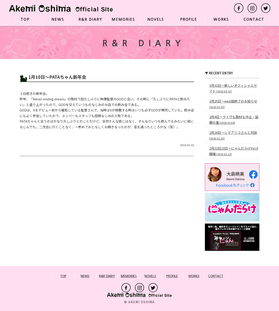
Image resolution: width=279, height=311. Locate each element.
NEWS (58, 19)
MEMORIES (123, 19)
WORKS (221, 19)
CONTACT (253, 19)
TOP (25, 19)
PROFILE (188, 19)
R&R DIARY (90, 19)
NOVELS (156, 19)
